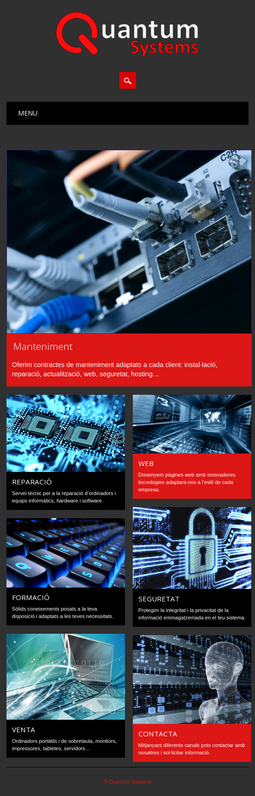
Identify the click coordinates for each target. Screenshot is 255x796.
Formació (31, 597)
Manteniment (43, 346)
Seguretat (159, 598)
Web (146, 463)
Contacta (157, 733)
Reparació (32, 481)
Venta (23, 729)
